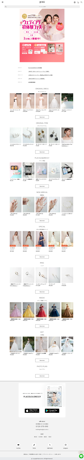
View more (42, 117)
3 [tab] (41, 64)
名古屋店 (41, 436)
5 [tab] (43, 64)
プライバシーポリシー (48, 454)
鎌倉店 (45, 436)
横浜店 (35, 436)
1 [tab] (39, 64)
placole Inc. (41, 458)
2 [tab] (40, 64)
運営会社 (26, 454)
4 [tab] (42, 64)
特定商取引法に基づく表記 (35, 454)
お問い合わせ (58, 454)
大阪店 (49, 436)
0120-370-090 (42, 426)
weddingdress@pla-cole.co (42, 429)
